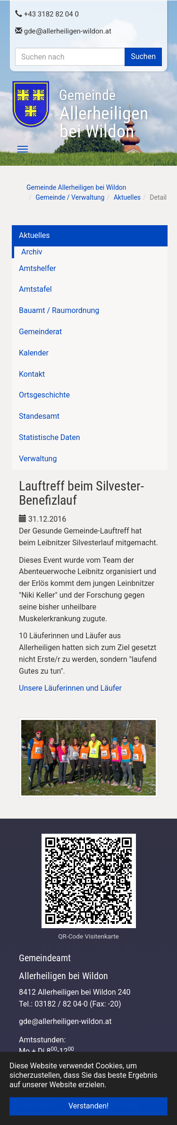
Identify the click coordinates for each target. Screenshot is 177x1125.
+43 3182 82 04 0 (47, 14)
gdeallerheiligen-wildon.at (63, 31)
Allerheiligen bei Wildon (103, 114)
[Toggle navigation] (17, 149)
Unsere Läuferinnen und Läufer (70, 688)
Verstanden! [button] (88, 1105)
